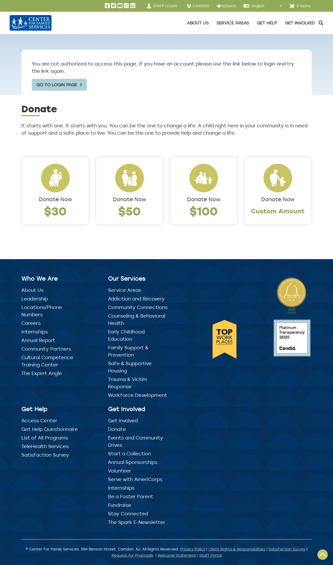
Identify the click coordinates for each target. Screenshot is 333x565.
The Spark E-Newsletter (136, 522)
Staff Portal (210, 555)
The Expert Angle (41, 373)
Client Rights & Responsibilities (236, 549)
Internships (34, 332)
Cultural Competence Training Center (47, 361)
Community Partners (46, 349)
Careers (31, 323)
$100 (203, 211)
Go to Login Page (56, 85)
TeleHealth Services (45, 446)
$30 (55, 211)
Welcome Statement (177, 555)
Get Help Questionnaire (49, 429)
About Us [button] (198, 23)
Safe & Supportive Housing (130, 367)
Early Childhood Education (126, 335)
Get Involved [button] (300, 23)
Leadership (34, 298)
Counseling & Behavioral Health (136, 319)
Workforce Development (137, 395)
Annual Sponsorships (132, 462)
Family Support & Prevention (128, 351)
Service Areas (124, 290)
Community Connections (138, 307)
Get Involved (123, 420)
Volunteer (119, 471)
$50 (129, 211)
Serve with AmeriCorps (135, 479)
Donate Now (55, 199)
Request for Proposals (132, 555)
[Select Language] (267, 6)
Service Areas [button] (232, 23)
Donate (117, 429)
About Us (32, 290)
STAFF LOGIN (165, 5)
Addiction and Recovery (136, 298)
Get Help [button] (267, 23)
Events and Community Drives (135, 441)
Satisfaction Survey (45, 455)
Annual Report (38, 340)
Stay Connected (128, 513)
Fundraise (119, 505)
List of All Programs (44, 438)
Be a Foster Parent (130, 496)
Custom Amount (278, 211)
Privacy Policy (192, 549)
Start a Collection (129, 453)
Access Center (39, 420)
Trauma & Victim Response (127, 383)
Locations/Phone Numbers (41, 311)
